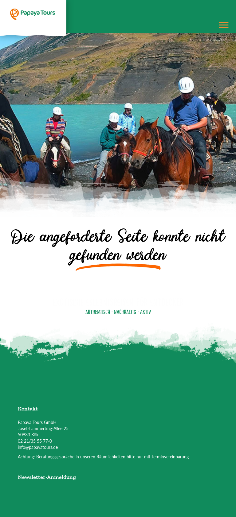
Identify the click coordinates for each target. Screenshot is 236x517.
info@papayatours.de (38, 447)
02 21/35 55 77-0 (35, 441)
